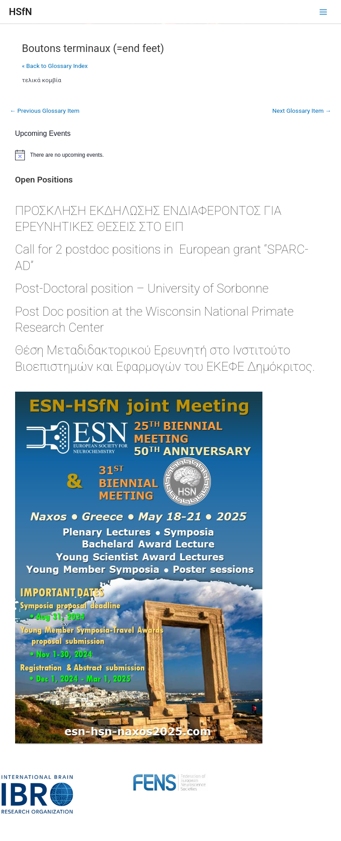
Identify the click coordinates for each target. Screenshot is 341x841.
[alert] (170, 155)
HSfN (20, 11)
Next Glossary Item (301, 110)
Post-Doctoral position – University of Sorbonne (142, 288)
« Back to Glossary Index (54, 65)
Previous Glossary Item (44, 110)
